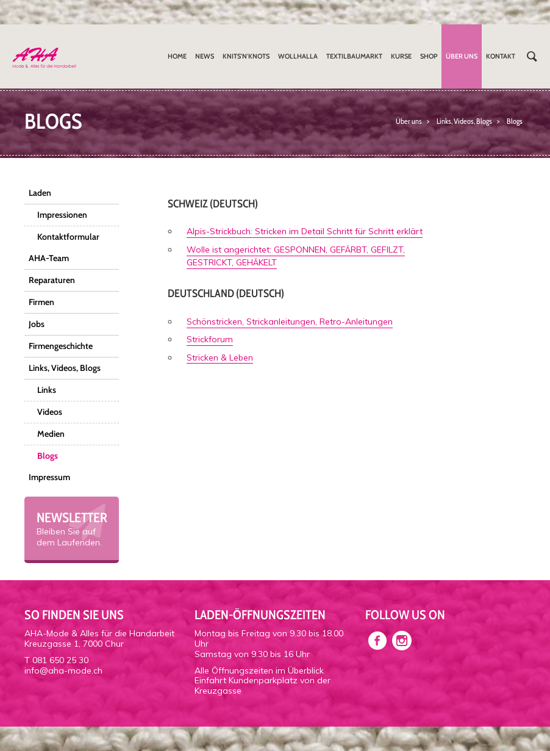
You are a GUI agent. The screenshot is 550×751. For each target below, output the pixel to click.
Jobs (37, 323)
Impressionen (62, 214)
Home (177, 56)
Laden (40, 192)
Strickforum (210, 339)
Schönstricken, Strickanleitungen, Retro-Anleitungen (290, 321)
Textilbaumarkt (354, 56)
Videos (49, 411)
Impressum (49, 477)
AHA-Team (49, 258)
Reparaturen (52, 280)
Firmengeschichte (61, 345)
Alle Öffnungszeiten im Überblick (259, 670)
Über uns (461, 56)
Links (46, 389)
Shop (428, 56)
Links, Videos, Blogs (464, 121)
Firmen (41, 301)
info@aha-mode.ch (63, 670)
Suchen (532, 56)
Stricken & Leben (220, 357)
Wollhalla (298, 56)
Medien (51, 433)
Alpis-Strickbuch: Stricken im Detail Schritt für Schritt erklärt (305, 231)
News (204, 56)
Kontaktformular (68, 236)
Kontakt (500, 56)
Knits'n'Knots (246, 56)
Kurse (401, 56)
